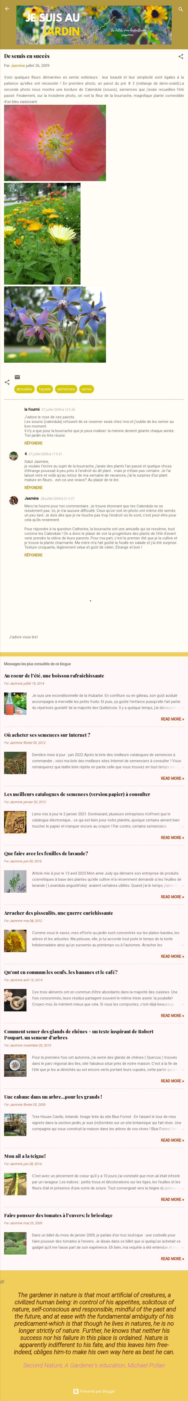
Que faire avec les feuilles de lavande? (46, 853)
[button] (181, 57)
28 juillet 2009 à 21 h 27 (57, 498)
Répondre (33, 443)
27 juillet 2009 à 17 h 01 (45, 454)
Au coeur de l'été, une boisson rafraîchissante (54, 676)
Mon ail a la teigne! (25, 1156)
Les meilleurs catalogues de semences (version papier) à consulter (77, 794)
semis (87, 389)
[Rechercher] (181, 10)
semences (66, 389)
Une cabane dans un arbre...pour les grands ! (53, 1097)
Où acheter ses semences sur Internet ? (47, 735)
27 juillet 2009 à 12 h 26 (58, 409)
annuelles (24, 389)
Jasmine (31, 498)
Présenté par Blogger (94, 1391)
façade (45, 389)
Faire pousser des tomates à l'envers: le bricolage (58, 1215)
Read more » (172, 719)
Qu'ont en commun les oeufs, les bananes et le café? (61, 972)
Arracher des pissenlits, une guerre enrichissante (58, 913)
